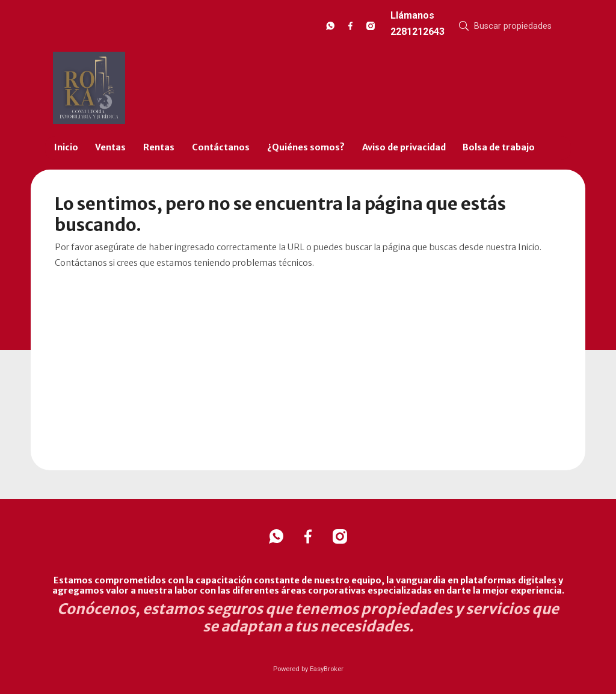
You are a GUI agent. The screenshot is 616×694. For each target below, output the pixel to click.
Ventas (110, 147)
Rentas (158, 147)
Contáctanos (221, 147)
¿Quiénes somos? (306, 147)
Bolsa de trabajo (499, 147)
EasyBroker (326, 669)
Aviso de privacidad (404, 147)
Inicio (66, 147)
